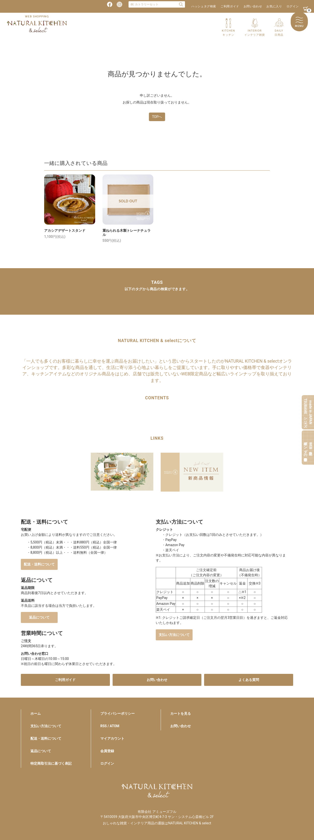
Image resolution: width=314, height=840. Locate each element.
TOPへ (157, 117)
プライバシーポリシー (117, 713)
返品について (39, 617)
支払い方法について (174, 635)
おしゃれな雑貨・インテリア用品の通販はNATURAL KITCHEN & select (157, 823)
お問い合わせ (253, 6)
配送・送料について (39, 564)
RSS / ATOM (109, 726)
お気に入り (274, 6)
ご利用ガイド (230, 6)
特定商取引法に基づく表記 (51, 763)
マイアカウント (112, 738)
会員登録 (107, 751)
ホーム (35, 713)
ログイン (293, 6)
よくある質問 (248, 680)
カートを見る (180, 713)
